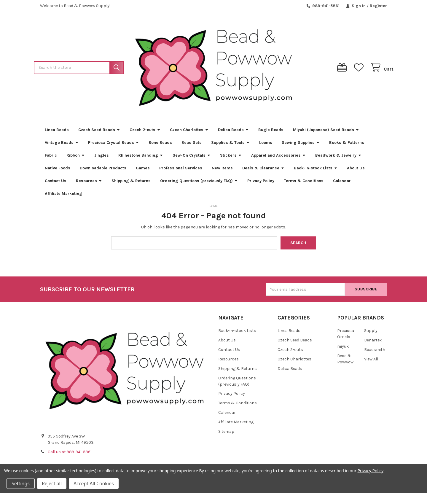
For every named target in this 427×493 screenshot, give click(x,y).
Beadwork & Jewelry (338, 157)
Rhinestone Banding (140, 157)
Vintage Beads (62, 144)
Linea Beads (57, 131)
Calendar (342, 182)
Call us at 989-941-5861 (70, 454)
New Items (222, 170)
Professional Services (180, 170)
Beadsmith (374, 351)
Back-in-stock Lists (315, 170)
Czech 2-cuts (145, 131)
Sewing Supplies (301, 144)
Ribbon (75, 157)
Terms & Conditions (304, 182)
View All (371, 361)
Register (378, 5)
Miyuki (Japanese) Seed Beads (326, 131)
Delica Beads (233, 131)
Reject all (52, 483)
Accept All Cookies (94, 483)
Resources (89, 182)
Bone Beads (160, 144)
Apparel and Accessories (278, 157)
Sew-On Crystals (192, 157)
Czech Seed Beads (99, 131)
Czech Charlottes (189, 131)
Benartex (373, 342)
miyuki (343, 348)
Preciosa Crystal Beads (113, 144)
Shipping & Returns (131, 182)
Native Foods (57, 170)
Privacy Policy (260, 182)
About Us (356, 170)
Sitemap (226, 433)
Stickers (231, 157)
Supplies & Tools (230, 144)
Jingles (101, 157)
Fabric (51, 157)
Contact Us (55, 182)
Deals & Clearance (263, 170)
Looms (265, 144)
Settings (21, 483)
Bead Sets (191, 144)
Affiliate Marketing (63, 195)
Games (143, 170)
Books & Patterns (346, 144)
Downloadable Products (103, 170)
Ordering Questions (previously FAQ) (199, 182)
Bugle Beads (270, 131)
